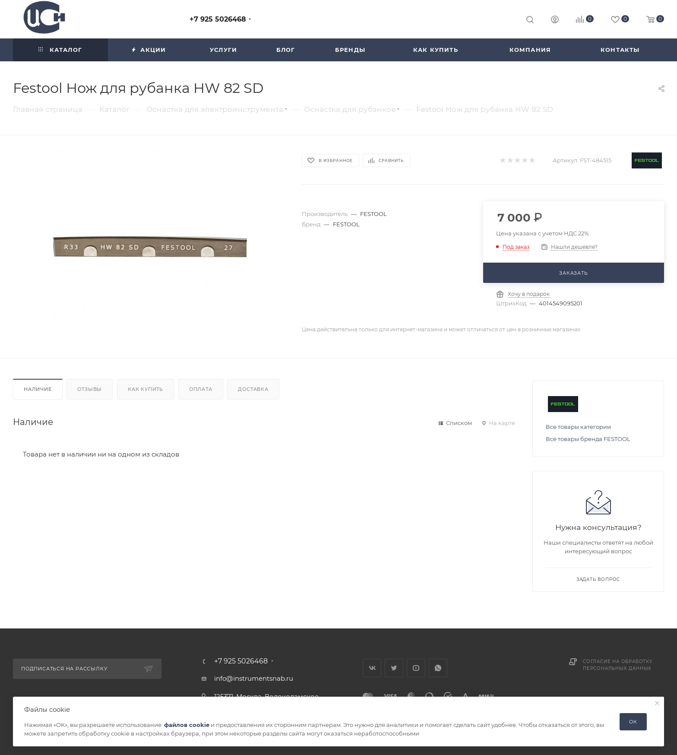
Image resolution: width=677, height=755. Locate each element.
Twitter (394, 668)
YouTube (416, 668)
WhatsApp (438, 668)
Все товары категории (578, 426)
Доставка (253, 389)
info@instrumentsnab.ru (253, 678)
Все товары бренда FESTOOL (588, 438)
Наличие (38, 389)
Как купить (145, 389)
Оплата (200, 389)
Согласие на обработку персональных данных (618, 665)
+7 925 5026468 (218, 19)
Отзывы (89, 389)
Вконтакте (372, 668)
